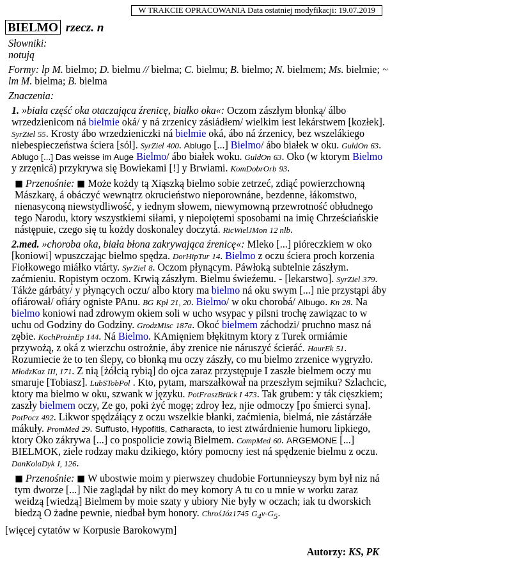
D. (105, 69)
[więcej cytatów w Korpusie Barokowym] (90, 530)
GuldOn (354, 145)
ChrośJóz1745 (225, 513)
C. (189, 69)
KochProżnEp (61, 337)
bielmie (361, 69)
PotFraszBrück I (215, 394)
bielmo (80, 69)
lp (45, 69)
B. (234, 69)
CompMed (253, 440)
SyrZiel (23, 134)
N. (280, 69)
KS (354, 551)
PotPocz (25, 417)
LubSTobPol (110, 383)
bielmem (305, 69)
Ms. (336, 69)
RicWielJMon (245, 230)
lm (13, 80)
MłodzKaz (28, 371)
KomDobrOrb (254, 168)
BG (148, 302)
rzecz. (80, 27)
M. (57, 69)
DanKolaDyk (33, 463)
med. (29, 244)
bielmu (126, 69)
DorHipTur (191, 256)
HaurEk (321, 348)
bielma (166, 69)
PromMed (63, 429)
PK (372, 551)
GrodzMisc (155, 325)
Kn (335, 302)
